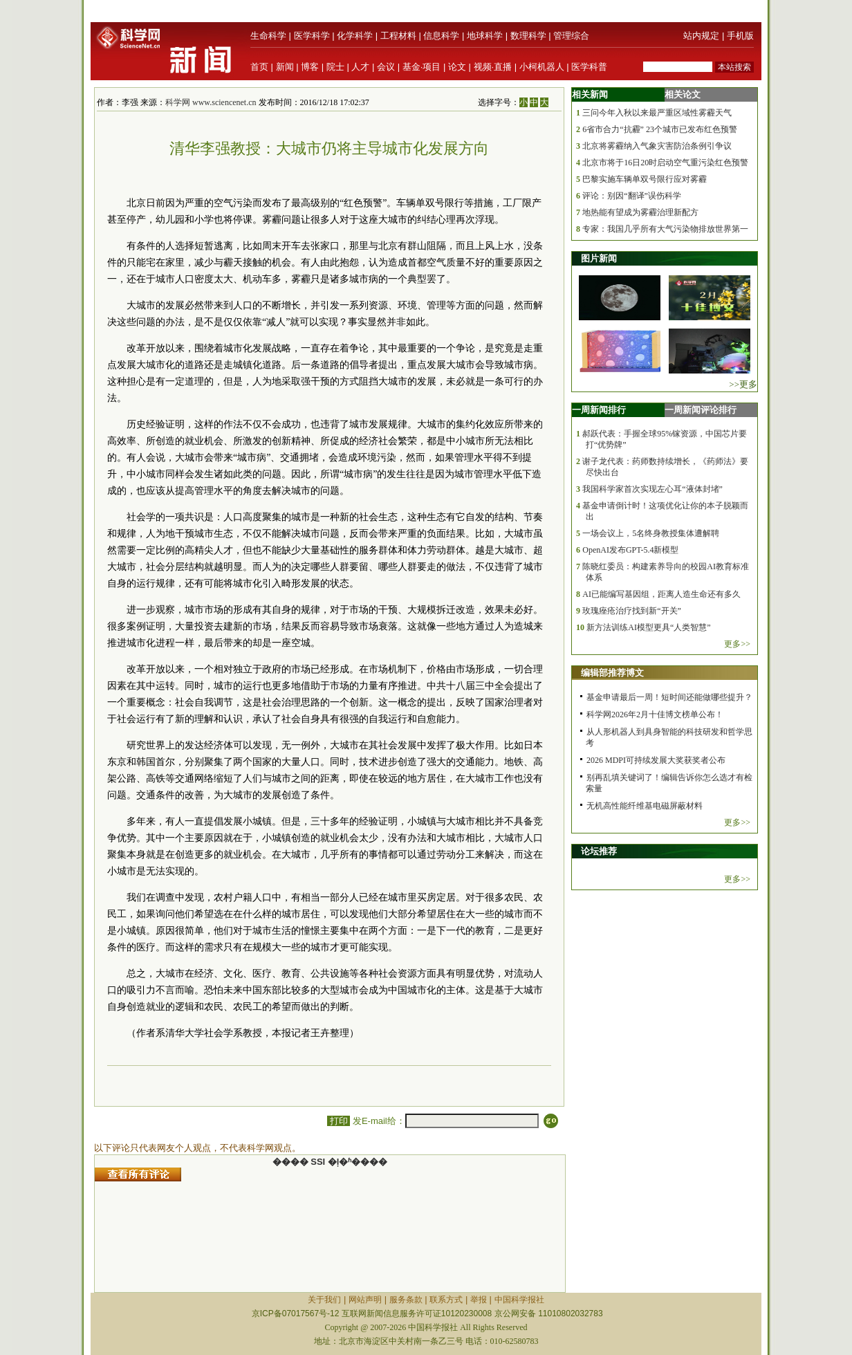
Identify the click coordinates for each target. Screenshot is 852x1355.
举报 (478, 1300)
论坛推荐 (599, 851)
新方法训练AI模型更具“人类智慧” (648, 627)
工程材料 (398, 35)
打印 (338, 1121)
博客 (310, 67)
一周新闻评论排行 (701, 410)
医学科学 (312, 35)
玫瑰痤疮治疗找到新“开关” (631, 611)
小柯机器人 (541, 67)
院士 (335, 67)
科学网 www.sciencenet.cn (211, 102)
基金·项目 (421, 67)
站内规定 (701, 35)
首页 (259, 67)
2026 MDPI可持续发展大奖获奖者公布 (655, 760)
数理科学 (528, 35)
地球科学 (485, 35)
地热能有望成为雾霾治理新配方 (640, 212)
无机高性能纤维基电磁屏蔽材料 (644, 806)
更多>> (737, 644)
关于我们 (324, 1300)
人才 (360, 67)
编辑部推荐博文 (612, 672)
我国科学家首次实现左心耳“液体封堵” (652, 489)
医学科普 (589, 67)
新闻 (285, 67)
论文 (457, 67)
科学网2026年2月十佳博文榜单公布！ (654, 714)
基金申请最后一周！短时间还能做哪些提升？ (669, 697)
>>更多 (743, 384)
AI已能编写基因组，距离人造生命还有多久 (661, 594)
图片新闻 (599, 258)
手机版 (740, 35)
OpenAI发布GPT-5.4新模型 (630, 550)
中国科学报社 (519, 1300)
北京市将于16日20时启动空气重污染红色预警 (665, 162)
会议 (386, 67)
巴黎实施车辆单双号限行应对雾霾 (644, 179)
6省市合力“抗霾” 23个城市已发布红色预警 (659, 129)
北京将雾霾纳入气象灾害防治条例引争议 (657, 146)
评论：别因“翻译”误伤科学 (631, 196)
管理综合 (571, 35)
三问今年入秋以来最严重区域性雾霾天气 (657, 113)
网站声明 (365, 1300)
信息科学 (441, 35)
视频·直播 (493, 67)
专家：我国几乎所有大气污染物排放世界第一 (665, 229)
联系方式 (446, 1300)
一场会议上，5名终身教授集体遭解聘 (650, 533)
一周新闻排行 (599, 410)
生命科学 (268, 35)
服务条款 (406, 1300)
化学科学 (355, 35)
